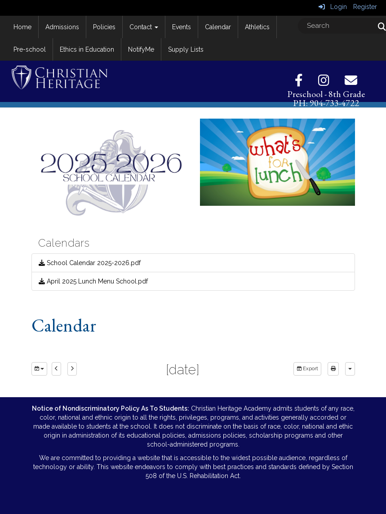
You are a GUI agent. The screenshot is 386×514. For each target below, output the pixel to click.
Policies (104, 27)
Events (181, 27)
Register (365, 6)
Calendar (218, 27)
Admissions (62, 27)
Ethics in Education (87, 49)
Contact (143, 27)
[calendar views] (350, 369)
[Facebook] (305, 82)
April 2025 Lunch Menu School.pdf (93, 281)
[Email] (351, 82)
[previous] (56, 369)
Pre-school (29, 49)
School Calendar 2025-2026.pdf (90, 262)
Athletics (257, 27)
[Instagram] (330, 82)
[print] (333, 369)
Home (22, 27)
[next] (72, 369)
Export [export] (307, 369)
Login (333, 6)
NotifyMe (141, 49)
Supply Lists (186, 49)
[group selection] (39, 369)
